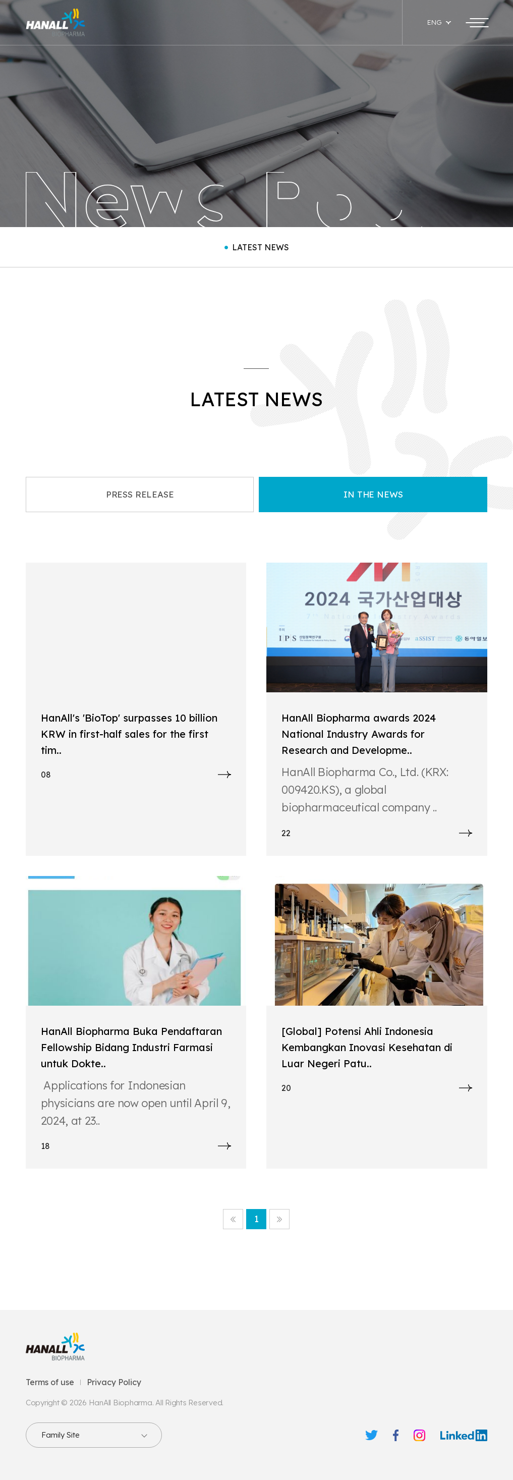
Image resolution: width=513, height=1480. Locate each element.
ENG (434, 22)
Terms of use (50, 1382)
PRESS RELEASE (140, 494)
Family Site (60, 1435)
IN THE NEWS (373, 494)
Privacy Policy (114, 1382)
